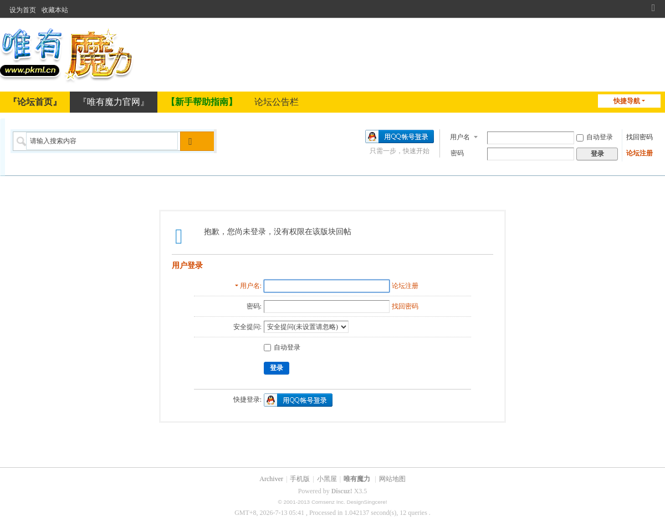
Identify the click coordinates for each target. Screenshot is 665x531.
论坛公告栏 (276, 102)
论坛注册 (639, 152)
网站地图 (392, 479)
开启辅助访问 (643, 7)
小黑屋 (327, 479)
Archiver (271, 479)
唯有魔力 (357, 479)
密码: (254, 306)
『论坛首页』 (35, 102)
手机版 (300, 479)
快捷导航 (626, 101)
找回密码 (639, 136)
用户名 (460, 136)
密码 (457, 152)
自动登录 (594, 136)
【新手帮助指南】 (201, 102)
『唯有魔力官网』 (113, 102)
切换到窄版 (653, 11)
